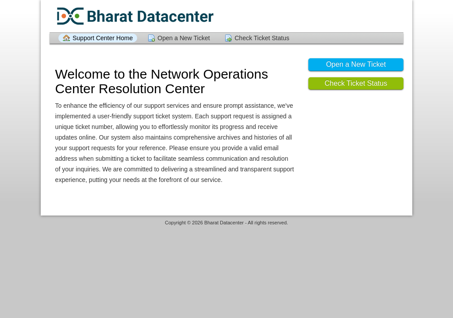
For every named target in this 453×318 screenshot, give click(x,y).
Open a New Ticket (183, 38)
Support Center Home (103, 38)
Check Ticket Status (261, 38)
